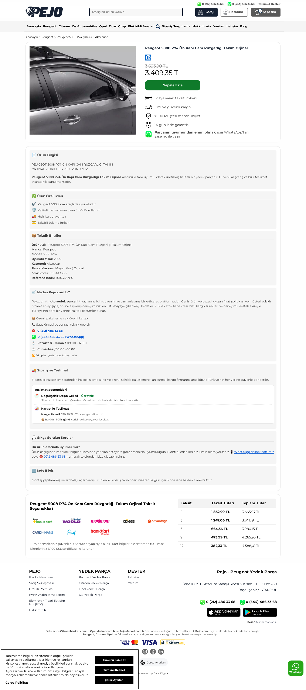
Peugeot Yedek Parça (94, 577)
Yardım (218, 26)
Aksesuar (101, 37)
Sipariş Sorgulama (173, 26)
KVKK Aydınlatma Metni (47, 595)
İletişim (232, 26)
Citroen (64, 26)
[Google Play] (260, 612)
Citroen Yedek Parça (94, 583)
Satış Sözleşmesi (41, 583)
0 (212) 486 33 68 (50, 331)
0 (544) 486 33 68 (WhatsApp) (61, 337)
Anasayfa (34, 26)
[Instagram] (145, 652)
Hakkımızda (202, 26)
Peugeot (50, 26)
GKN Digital (161, 673)
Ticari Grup (117, 26)
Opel (103, 26)
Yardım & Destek (269, 4)
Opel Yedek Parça (92, 589)
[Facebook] (153, 652)
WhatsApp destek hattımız (254, 452)
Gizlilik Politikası (41, 589)
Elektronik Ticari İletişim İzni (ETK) (47, 602)
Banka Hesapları (41, 577)
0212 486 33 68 (55, 456)
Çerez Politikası (17, 682)
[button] (153, 662)
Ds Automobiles (84, 26)
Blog (243, 26)
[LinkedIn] (161, 652)
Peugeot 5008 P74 (74, 37)
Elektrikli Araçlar (141, 26)
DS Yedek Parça (90, 595)
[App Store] (224, 612)
